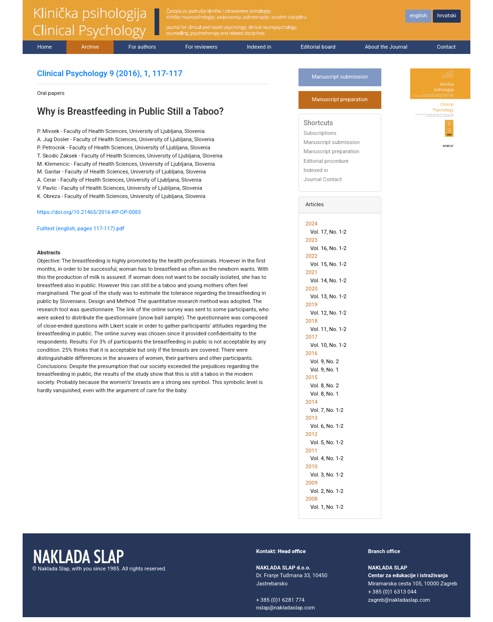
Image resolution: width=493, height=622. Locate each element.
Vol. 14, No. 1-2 (329, 281)
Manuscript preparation (340, 99)
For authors (142, 47)
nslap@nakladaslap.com (285, 608)
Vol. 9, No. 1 (325, 370)
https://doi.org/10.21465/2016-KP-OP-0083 (89, 212)
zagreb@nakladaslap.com (399, 600)
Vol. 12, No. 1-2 (329, 313)
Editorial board (318, 47)
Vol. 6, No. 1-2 (327, 426)
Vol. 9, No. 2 (325, 361)
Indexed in (259, 47)
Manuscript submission (339, 77)
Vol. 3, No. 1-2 (327, 475)
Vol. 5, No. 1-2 (327, 442)
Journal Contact (323, 180)
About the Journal (386, 47)
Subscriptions (320, 133)
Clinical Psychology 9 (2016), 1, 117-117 (109, 73)
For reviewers (201, 47)
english (418, 16)
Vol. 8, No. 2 (325, 386)
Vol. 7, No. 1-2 (327, 410)
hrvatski (446, 16)
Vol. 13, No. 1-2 (329, 296)
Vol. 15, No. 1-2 (329, 264)
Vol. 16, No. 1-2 (329, 248)
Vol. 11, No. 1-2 (329, 329)
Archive (90, 47)
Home (45, 47)
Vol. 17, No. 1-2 (329, 232)
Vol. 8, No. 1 (325, 394)
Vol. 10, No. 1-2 (329, 345)
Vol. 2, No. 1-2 (327, 491)
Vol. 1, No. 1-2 (327, 507)
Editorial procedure (326, 161)
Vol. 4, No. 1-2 (327, 458)
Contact (446, 47)
